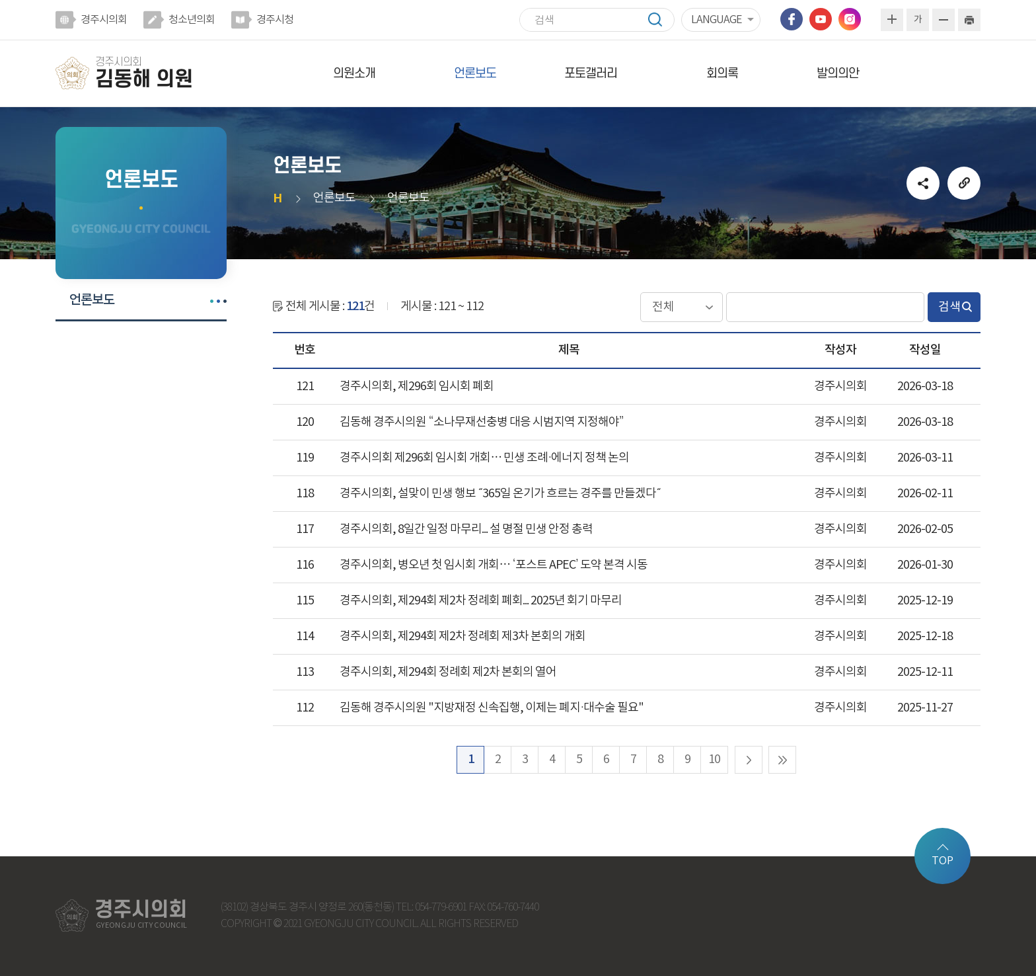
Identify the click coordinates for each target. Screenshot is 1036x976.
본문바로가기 (0, 0)
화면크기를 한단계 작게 (943, 20)
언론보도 (475, 74)
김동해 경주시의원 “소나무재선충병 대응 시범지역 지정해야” (482, 422)
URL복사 (963, 183)
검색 (661, 19)
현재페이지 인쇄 (969, 20)
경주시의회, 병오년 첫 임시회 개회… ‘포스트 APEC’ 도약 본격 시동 (494, 565)
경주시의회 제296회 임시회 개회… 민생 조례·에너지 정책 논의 (484, 458)
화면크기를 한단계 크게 (892, 20)
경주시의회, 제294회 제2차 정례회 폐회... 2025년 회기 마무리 (481, 601)
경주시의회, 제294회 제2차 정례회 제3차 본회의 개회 (462, 636)
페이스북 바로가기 (791, 19)
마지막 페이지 (782, 760)
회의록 (722, 74)
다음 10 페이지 (748, 760)
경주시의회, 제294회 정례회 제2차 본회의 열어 (448, 672)
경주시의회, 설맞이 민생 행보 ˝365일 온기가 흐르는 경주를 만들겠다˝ (500, 494)
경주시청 (274, 20)
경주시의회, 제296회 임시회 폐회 (417, 386)
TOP (942, 861)
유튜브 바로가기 (820, 19)
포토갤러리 (590, 74)
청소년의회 (191, 20)
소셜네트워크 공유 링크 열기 (923, 183)
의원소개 (354, 74)
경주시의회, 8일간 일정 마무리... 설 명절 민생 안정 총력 (466, 529)
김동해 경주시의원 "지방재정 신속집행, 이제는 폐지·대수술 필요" (492, 708)
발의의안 (838, 74)
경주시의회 (104, 20)
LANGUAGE (716, 20)
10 (714, 759)
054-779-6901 (440, 907)
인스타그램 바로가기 (849, 19)
